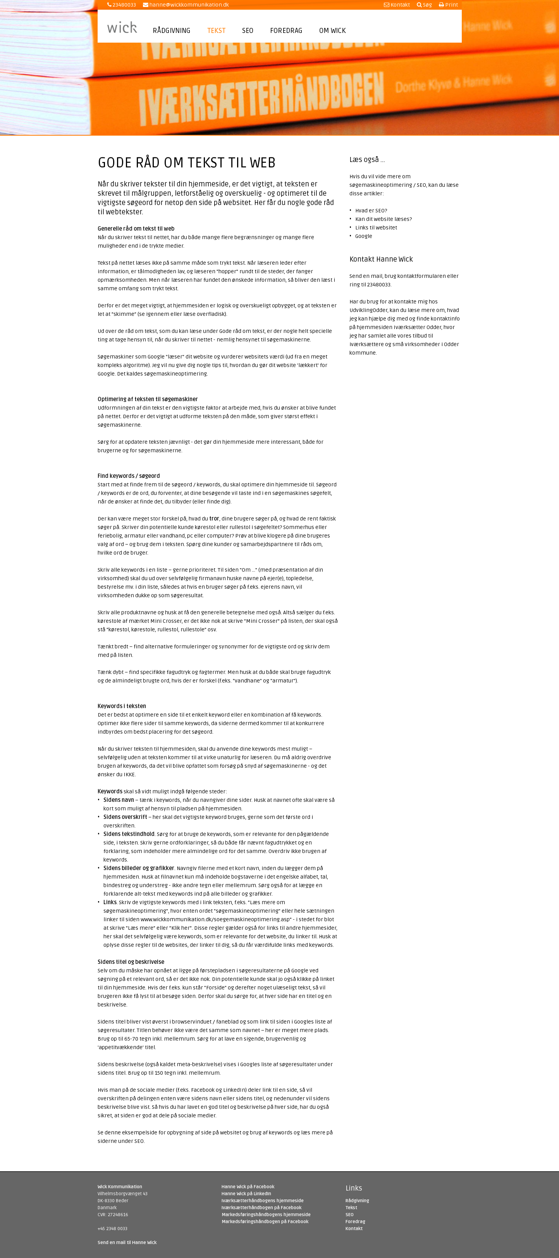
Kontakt (397, 5)
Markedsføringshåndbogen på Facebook (265, 1222)
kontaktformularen (421, 276)
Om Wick (332, 30)
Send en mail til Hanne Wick (127, 1243)
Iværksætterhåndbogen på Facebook (261, 1208)
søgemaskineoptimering (175, 374)
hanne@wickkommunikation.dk (186, 5)
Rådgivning (172, 30)
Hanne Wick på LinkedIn (246, 1194)
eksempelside (139, 1132)
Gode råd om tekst (242, 331)
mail (376, 276)
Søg (424, 5)
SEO (247, 30)
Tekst (216, 30)
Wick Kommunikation (120, 1187)
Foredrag (286, 30)
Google (363, 236)
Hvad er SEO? (371, 210)
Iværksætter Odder (417, 327)
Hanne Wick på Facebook (248, 1187)
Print (448, 5)
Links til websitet (376, 227)
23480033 (121, 5)
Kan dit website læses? (383, 219)
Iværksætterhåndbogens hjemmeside (263, 1201)
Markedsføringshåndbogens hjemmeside (266, 1215)
